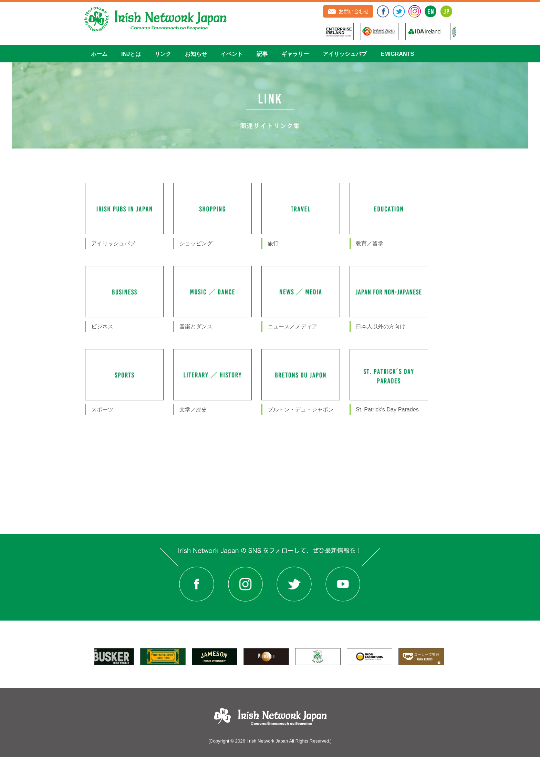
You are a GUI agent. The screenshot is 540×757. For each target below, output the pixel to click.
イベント (232, 54)
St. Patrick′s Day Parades (387, 409)
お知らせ (196, 54)
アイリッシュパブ (345, 54)
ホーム (99, 54)
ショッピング (195, 243)
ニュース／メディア (292, 326)
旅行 (273, 243)
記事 (262, 54)
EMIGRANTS (397, 54)
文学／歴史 (193, 409)
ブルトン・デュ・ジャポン (301, 409)
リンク (163, 54)
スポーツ (102, 409)
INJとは (131, 54)
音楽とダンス (195, 326)
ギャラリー (295, 54)
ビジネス (102, 326)
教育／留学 (369, 243)
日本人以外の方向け (380, 326)
